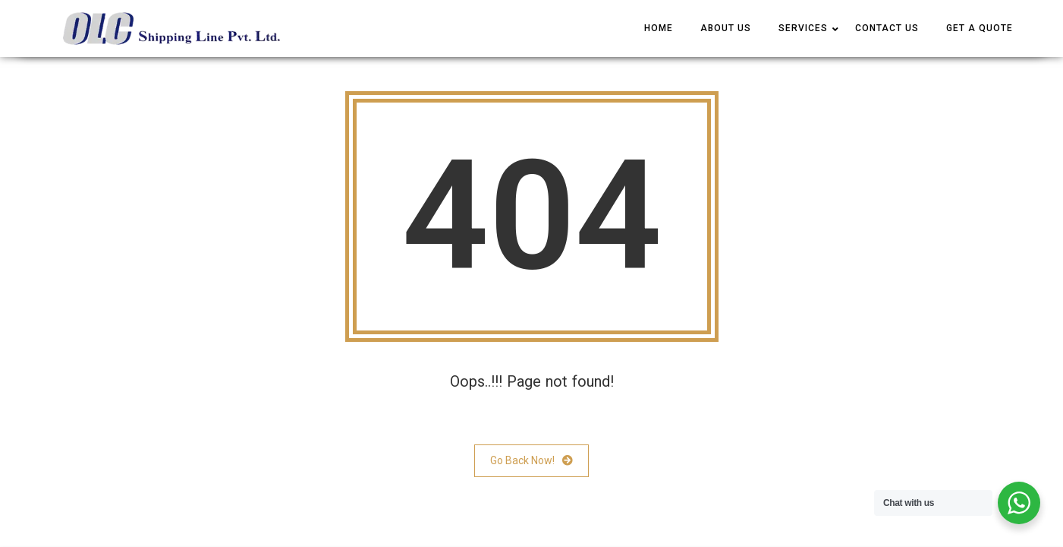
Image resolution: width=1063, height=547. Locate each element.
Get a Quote (979, 28)
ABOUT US (725, 28)
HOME (658, 28)
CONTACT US (887, 28)
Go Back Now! (531, 460)
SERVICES (803, 28)
